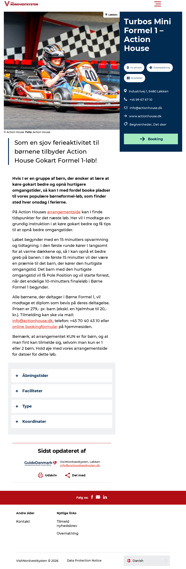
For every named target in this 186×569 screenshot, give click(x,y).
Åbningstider (32, 375)
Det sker (159, 124)
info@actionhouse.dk (146, 108)
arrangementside (64, 212)
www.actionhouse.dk (145, 116)
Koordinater (31, 421)
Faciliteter (29, 391)
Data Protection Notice (86, 561)
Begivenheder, (141, 124)
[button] (112, 4)
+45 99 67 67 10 (140, 100)
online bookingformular (35, 326)
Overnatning (69, 533)
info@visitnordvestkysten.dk (80, 465)
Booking (151, 139)
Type (24, 406)
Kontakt (25, 521)
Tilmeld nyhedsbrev (68, 523)
